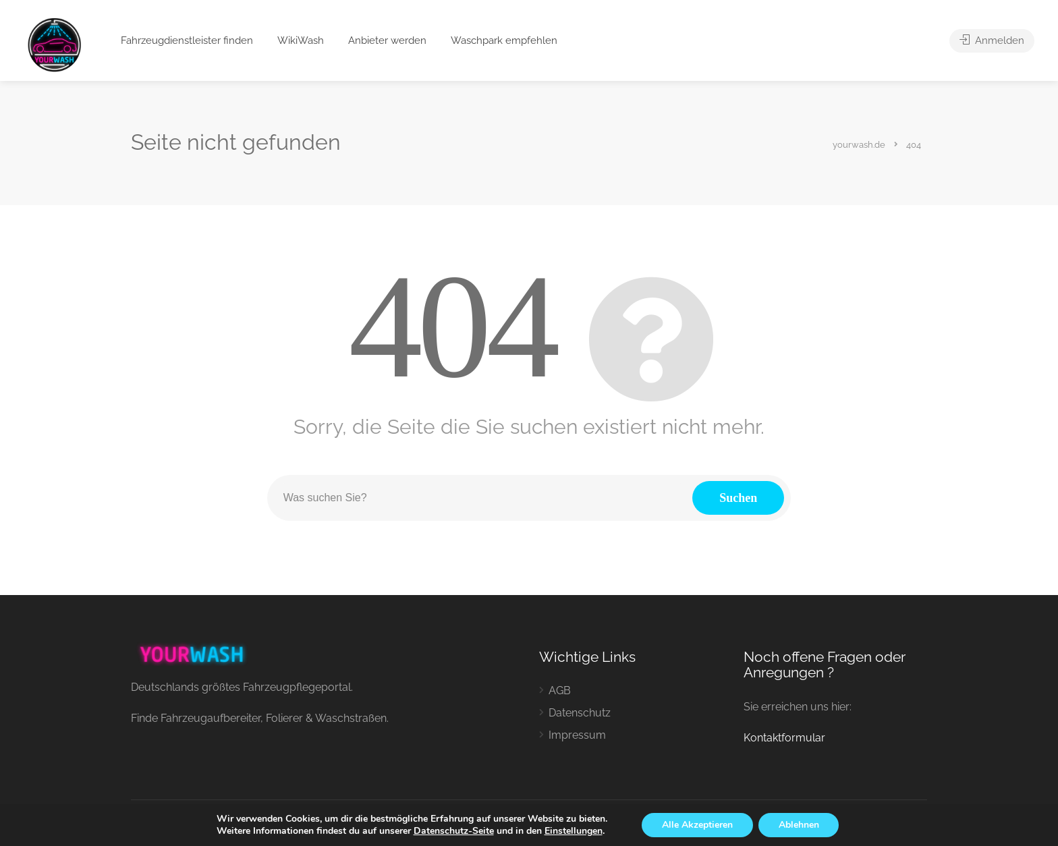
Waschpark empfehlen (504, 40)
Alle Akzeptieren (697, 824)
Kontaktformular (784, 737)
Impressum (577, 735)
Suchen (738, 498)
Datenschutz (580, 712)
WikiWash (300, 40)
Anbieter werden (387, 40)
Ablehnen (799, 824)
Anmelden (991, 40)
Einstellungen (573, 831)
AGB (560, 690)
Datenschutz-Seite (453, 830)
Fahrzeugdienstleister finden (187, 40)
